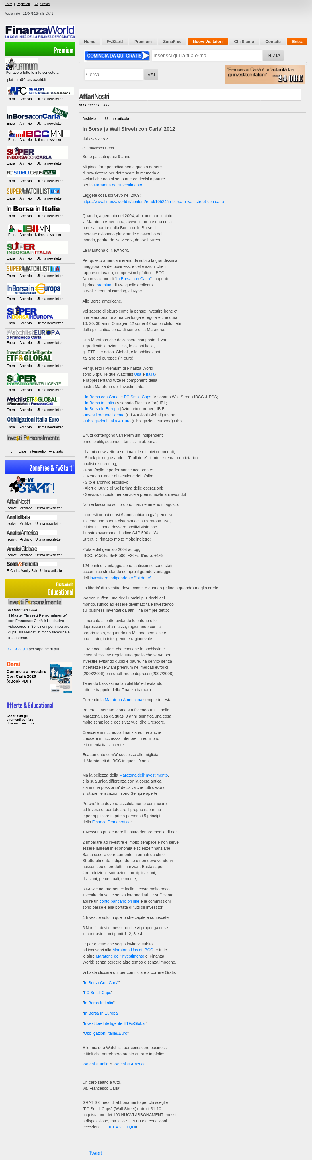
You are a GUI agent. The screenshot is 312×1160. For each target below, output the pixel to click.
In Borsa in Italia (99, 403)
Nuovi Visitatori (208, 41)
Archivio (26, 99)
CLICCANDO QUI (120, 1127)
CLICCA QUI (18, 649)
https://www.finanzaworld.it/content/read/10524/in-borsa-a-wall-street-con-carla (153, 201)
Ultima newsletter (49, 99)
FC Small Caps (137, 397)
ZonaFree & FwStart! (52, 468)
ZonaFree (172, 41)
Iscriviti (12, 508)
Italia (150, 374)
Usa (137, 374)
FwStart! (115, 41)
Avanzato (56, 451)
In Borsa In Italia (98, 1003)
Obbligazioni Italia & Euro (108, 421)
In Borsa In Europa (102, 408)
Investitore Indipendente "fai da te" (120, 578)
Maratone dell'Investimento (120, 956)
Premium (63, 50)
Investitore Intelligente (104, 415)
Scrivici (42, 4)
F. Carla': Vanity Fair (22, 571)
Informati (40, 680)
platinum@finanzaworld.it (26, 80)
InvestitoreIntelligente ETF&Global (114, 1023)
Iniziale (20, 451)
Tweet (95, 1153)
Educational (40, 589)
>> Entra (40, 714)
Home (89, 41)
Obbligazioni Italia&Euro (105, 1033)
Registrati (23, 4)
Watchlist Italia (95, 1064)
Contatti (273, 41)
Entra (8, 4)
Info (9, 451)
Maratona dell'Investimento (118, 185)
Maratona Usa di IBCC (132, 950)
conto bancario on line (119, 901)
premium (104, 285)
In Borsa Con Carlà (101, 982)
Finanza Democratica (111, 822)
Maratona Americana (123, 699)
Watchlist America (130, 1064)
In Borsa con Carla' (133, 278)
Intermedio (37, 451)
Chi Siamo (244, 41)
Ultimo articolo (51, 571)
